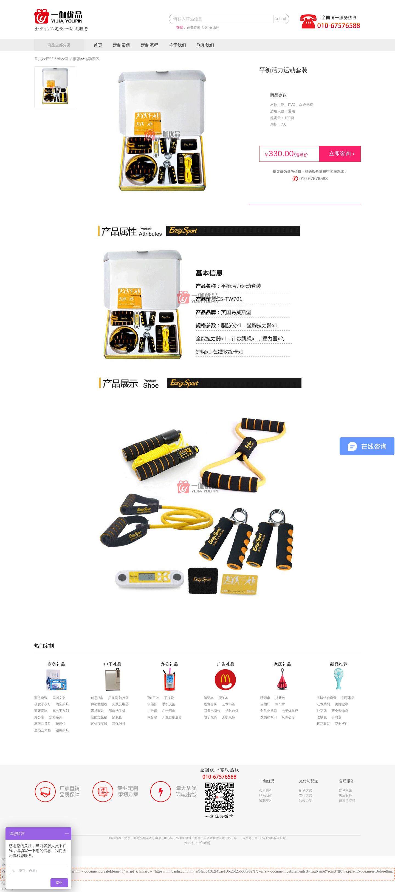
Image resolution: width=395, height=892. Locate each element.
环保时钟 (118, 724)
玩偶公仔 (288, 717)
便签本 (223, 698)
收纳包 (322, 717)
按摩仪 (61, 724)
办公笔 (39, 717)
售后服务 (345, 795)
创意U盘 (97, 698)
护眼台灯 (231, 711)
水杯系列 (55, 717)
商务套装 (193, 27)
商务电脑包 (212, 711)
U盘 (205, 27)
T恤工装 (153, 698)
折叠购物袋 (340, 711)
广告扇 (152, 711)
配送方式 (305, 790)
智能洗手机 (117, 711)
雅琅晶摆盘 (42, 724)
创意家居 (348, 698)
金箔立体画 (42, 730)
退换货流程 (347, 801)
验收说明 (305, 801)
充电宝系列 (60, 711)
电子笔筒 (210, 717)
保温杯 (214, 27)
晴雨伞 (265, 698)
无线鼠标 (228, 717)
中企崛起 (203, 843)
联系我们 (205, 45)
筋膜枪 (117, 717)
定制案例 (121, 45)
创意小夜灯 (42, 704)
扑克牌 (322, 711)
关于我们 (177, 45)
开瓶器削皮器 (172, 717)
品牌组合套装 (327, 698)
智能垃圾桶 (99, 717)
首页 (98, 45)
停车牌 (280, 704)
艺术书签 (228, 704)
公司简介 (265, 790)
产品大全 (53, 58)
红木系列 (323, 704)
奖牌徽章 (341, 704)
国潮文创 (59, 698)
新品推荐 (72, 58)
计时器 (337, 717)
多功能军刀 (268, 717)
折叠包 (280, 698)
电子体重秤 (290, 711)
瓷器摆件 (341, 724)
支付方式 (305, 795)
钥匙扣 (152, 704)
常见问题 (345, 790)
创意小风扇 (268, 711)
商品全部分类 (58, 45)
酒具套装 (97, 711)
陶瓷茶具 (62, 704)
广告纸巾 (168, 711)
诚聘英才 (265, 801)
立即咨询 (340, 154)
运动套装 (92, 58)
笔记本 (209, 698)
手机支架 (168, 704)
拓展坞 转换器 (118, 698)
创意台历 (210, 704)
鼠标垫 (152, 717)
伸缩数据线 (99, 704)
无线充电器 (120, 704)
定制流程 (149, 45)
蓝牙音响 (40, 711)
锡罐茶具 (62, 730)
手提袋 (169, 698)
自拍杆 (265, 704)
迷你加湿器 (99, 724)
